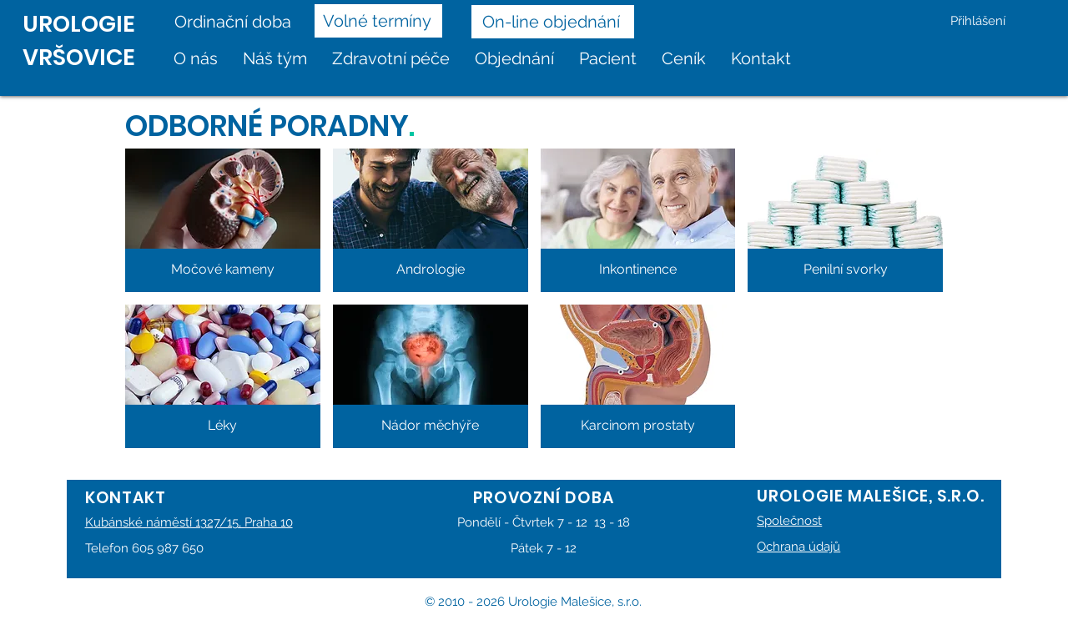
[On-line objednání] (552, 21)
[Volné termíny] (378, 21)
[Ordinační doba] (238, 21)
